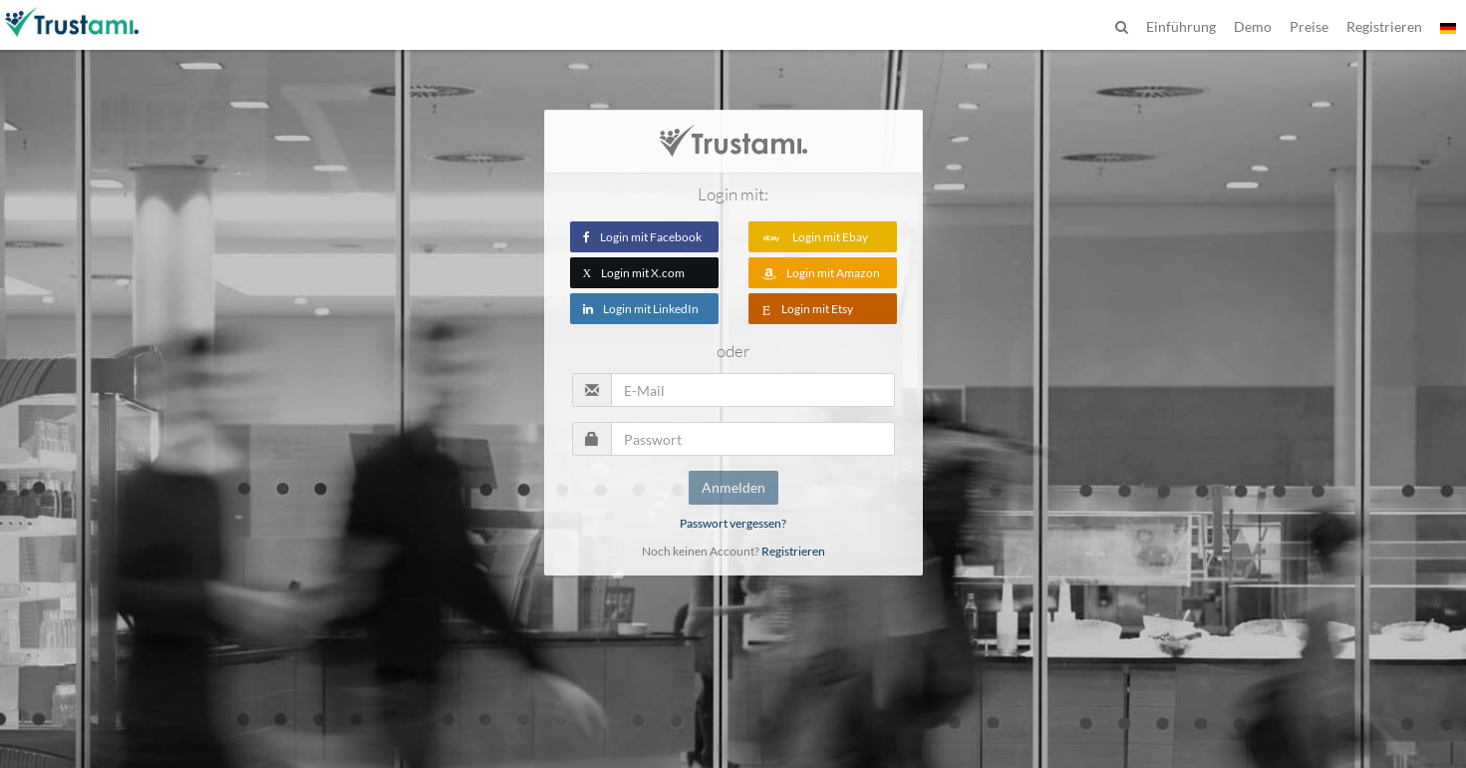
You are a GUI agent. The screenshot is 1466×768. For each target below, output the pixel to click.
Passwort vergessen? (733, 523)
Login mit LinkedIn (641, 308)
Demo (1253, 26)
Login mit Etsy (807, 308)
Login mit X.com (634, 272)
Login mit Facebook (642, 236)
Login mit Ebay (814, 236)
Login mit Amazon (820, 272)
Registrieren (793, 551)
